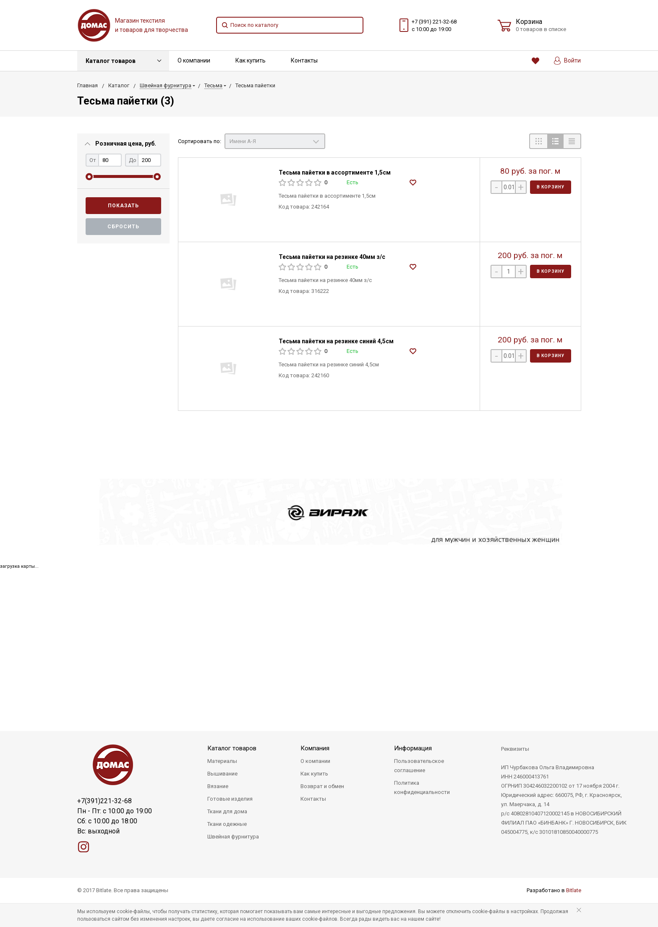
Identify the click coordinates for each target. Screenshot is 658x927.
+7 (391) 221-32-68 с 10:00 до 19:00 (434, 25)
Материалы (222, 761)
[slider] (89, 176)
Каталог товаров (111, 60)
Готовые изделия (230, 799)
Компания (314, 748)
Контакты (304, 60)
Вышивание (222, 773)
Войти (567, 61)
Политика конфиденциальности (422, 787)
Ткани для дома (227, 811)
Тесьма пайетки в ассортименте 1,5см (335, 172)
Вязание (217, 786)
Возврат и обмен (322, 786)
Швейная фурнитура (233, 836)
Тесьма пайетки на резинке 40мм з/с (332, 256)
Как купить (250, 60)
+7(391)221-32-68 (104, 801)
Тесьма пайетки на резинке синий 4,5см (336, 341)
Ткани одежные (227, 824)
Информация (413, 748)
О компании (194, 60)
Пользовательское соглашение (419, 765)
